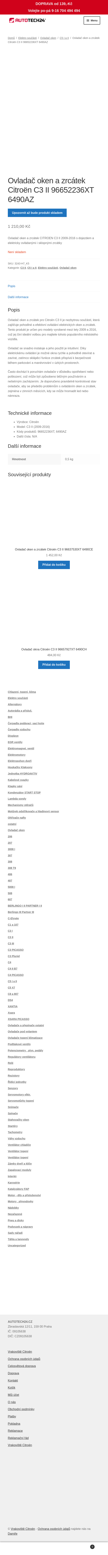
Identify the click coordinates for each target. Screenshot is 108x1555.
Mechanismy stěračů (21, 805)
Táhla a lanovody (18, 1239)
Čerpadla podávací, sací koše (26, 723)
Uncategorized (17, 1245)
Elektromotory (17, 754)
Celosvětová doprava (22, 1366)
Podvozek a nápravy (20, 1226)
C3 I (10, 930)
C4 (9, 962)
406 (10, 874)
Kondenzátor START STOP (24, 792)
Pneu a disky (16, 1220)
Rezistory (14, 1075)
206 (10, 836)
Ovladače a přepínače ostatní (26, 1025)
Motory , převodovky (20, 1201)
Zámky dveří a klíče (20, 1163)
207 (10, 842)
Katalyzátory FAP (18, 1188)
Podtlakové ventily (19, 1044)
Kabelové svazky (18, 779)
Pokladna (14, 1423)
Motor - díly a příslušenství (24, 1195)
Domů (11, 37)
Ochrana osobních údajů (24, 1359)
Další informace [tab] (18, 297)
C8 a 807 (13, 993)
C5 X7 (11, 987)
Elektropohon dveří (20, 760)
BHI (10, 717)
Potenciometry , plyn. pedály (25, 1050)
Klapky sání (15, 786)
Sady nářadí (15, 1232)
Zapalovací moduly (19, 1169)
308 (10, 861)
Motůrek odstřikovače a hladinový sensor (33, 811)
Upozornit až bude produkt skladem (37, 212)
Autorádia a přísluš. (20, 710)
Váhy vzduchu (16, 1138)
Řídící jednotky (17, 1081)
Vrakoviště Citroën (20, 1351)
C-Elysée (13, 918)
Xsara (11, 1012)
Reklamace (15, 1430)
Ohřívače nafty (17, 817)
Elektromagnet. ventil (21, 748)
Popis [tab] (11, 286)
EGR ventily (15, 742)
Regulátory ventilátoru (22, 1056)
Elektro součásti (27, 37)
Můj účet (13, 1394)
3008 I (11, 849)
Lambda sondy (17, 798)
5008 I (11, 886)
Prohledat (54, 1548)
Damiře (13, 1533)
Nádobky (13, 1207)
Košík (11, 1387)
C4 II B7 (12, 968)
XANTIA (13, 1006)
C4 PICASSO (16, 974)
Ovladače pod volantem (22, 1031)
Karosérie (14, 1182)
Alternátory (15, 704)
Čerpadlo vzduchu (19, 729)
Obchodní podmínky (21, 1409)
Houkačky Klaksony (20, 767)
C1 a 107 (13, 924)
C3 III (11, 943)
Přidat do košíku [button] (54, 564)
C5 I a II (64, 37)
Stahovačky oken (18, 1119)
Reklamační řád (18, 1438)
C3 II (23, 267)
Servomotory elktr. (19, 1094)
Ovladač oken (48, 37)
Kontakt (13, 1380)
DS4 (10, 1000)
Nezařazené (15, 1214)
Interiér (12, 1176)
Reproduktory (16, 1069)
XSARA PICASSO (18, 1019)
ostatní (12, 824)
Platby (12, 1416)
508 (10, 893)
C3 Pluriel (14, 956)
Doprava (13, 1373)
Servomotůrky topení (21, 1100)
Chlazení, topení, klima (22, 691)
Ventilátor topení (18, 1151)
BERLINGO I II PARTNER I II (25, 905)
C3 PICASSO (16, 949)
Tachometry (15, 1132)
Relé (10, 1062)
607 (10, 899)
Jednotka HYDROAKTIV (22, 773)
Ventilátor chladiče (19, 1144)
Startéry (13, 1126)
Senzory (13, 1088)
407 (10, 880)
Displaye (13, 735)
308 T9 (12, 867)
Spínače (13, 1113)
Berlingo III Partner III (21, 912)
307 (10, 855)
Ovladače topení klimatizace (25, 1037)
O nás (12, 1402)
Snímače (13, 1107)
